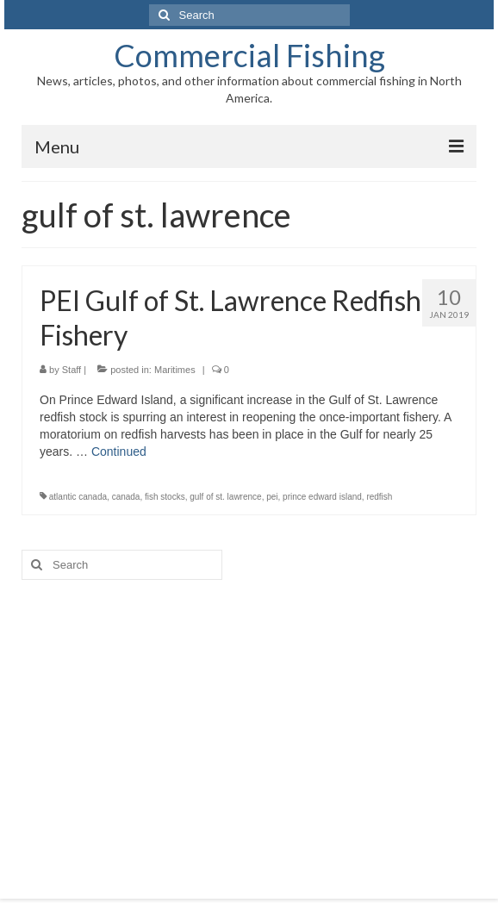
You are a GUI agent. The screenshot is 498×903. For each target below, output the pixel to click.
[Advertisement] (249, 726)
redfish (379, 496)
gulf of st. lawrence (225, 496)
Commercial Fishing (249, 55)
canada (126, 496)
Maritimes (175, 369)
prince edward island (322, 496)
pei (271, 496)
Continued (118, 451)
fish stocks (165, 496)
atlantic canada (78, 496)
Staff (71, 369)
